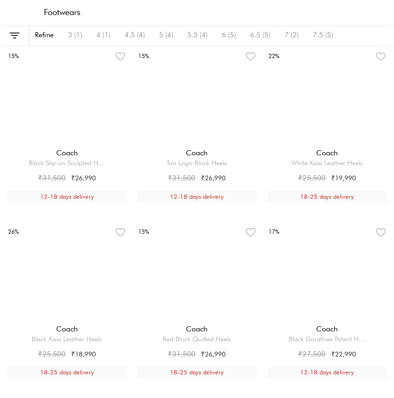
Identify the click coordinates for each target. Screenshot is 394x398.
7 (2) (292, 35)
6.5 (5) (260, 35)
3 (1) (75, 35)
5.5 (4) (197, 35)
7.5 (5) (323, 35)
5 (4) (166, 35)
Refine (44, 35)
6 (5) (229, 35)
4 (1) (103, 35)
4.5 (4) (135, 35)
